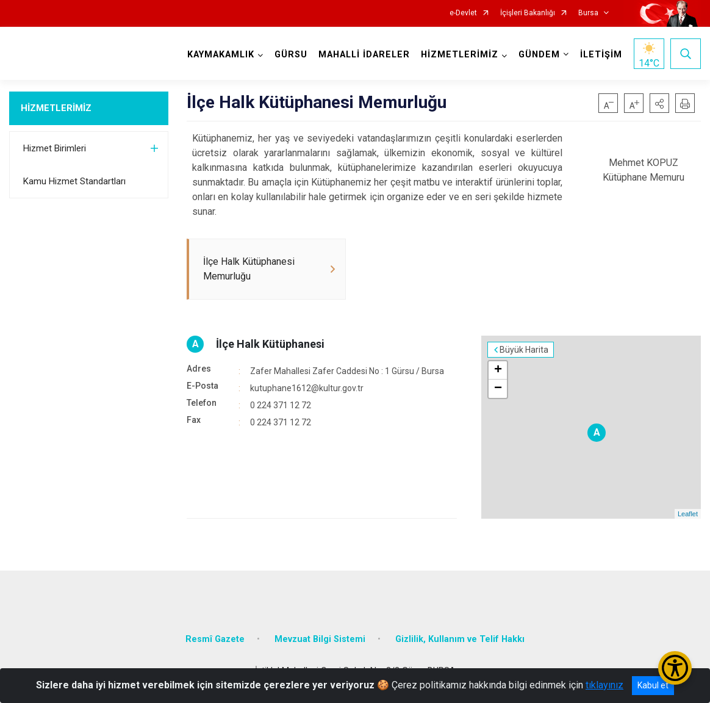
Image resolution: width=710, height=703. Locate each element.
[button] (659, 103)
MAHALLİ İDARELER (364, 54)
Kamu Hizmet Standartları (74, 181)
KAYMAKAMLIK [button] (220, 54)
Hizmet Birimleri (54, 148)
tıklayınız (604, 685)
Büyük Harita (524, 350)
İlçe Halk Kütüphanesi (270, 343)
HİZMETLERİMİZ (56, 108)
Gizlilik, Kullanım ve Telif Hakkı (460, 639)
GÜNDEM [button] (539, 54)
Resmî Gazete (215, 639)
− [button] (498, 389)
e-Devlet (463, 13)
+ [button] (498, 370)
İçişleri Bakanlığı (527, 13)
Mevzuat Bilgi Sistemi (319, 639)
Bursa (588, 13)
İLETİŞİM (601, 54)
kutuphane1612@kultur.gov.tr (307, 388)
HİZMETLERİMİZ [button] (459, 54)
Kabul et (653, 685)
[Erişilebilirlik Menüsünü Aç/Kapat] (675, 668)
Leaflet (688, 513)
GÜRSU (290, 54)
